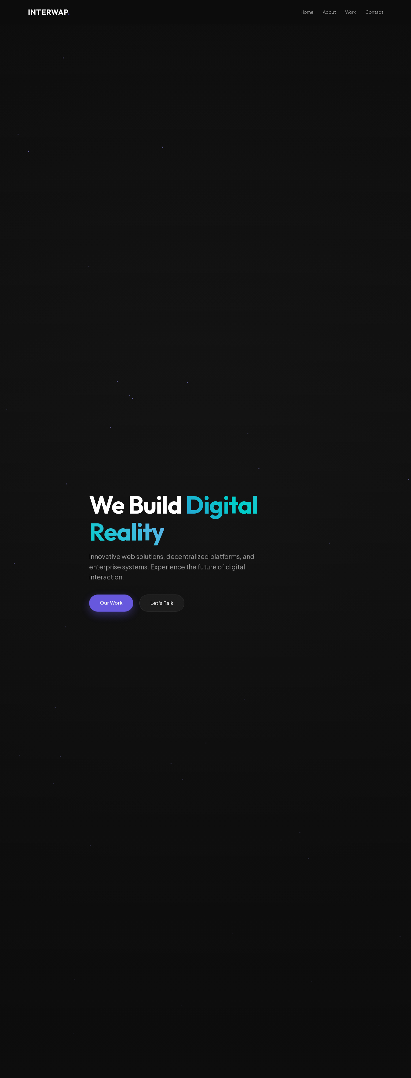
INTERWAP (49, 12)
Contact (374, 12)
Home (307, 12)
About (329, 12)
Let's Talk (161, 604)
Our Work (111, 603)
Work (350, 12)
